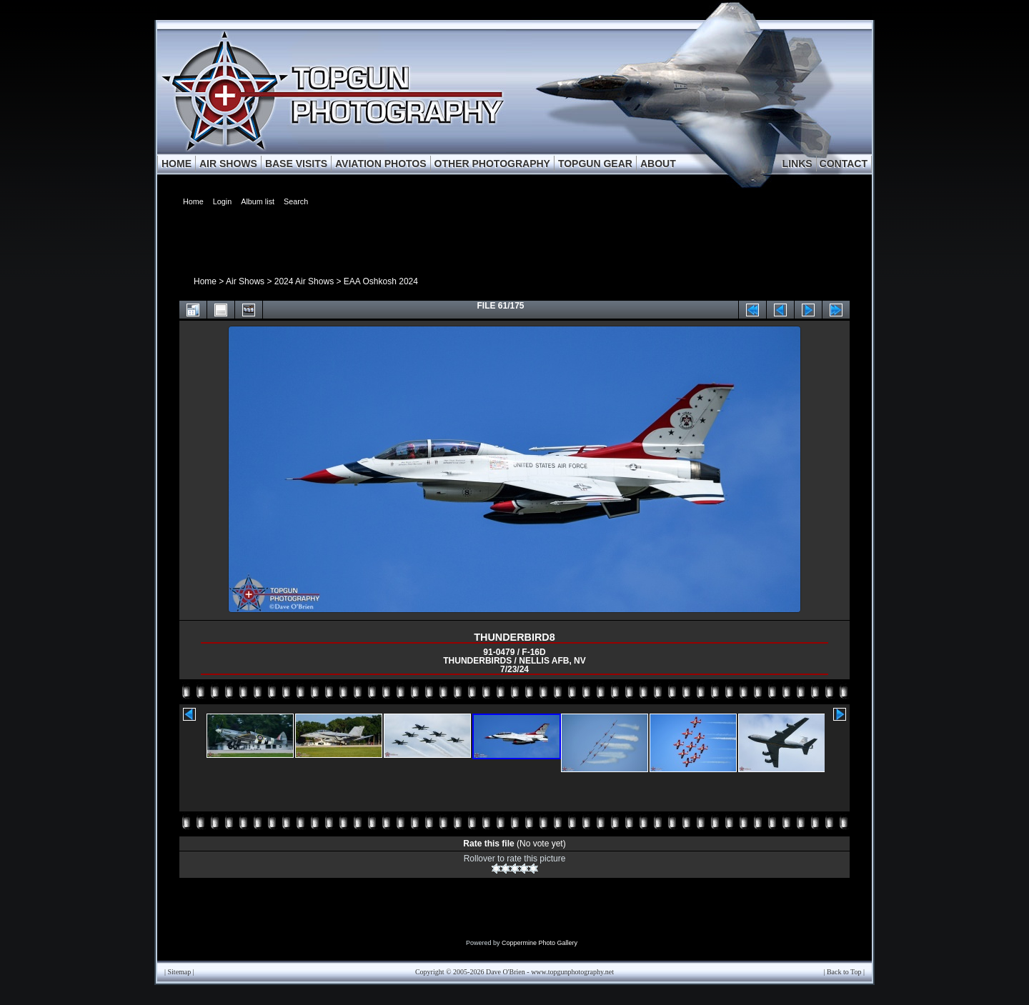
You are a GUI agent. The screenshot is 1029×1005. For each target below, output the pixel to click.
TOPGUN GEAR (595, 163)
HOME (176, 163)
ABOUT (658, 163)
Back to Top (844, 972)
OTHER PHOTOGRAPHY (492, 163)
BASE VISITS (296, 163)
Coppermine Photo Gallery (539, 942)
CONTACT (844, 163)
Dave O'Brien (505, 972)
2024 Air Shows (304, 281)
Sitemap (180, 972)
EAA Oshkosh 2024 (381, 281)
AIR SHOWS (228, 163)
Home (205, 281)
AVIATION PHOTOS (381, 163)
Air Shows (245, 281)
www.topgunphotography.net (572, 972)
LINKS (797, 163)
